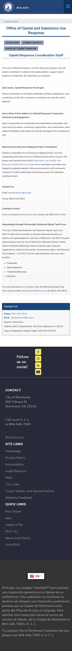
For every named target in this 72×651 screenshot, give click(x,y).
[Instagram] (38, 358)
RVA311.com (14, 437)
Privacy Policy (15, 458)
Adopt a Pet (14, 525)
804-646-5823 (19, 313)
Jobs (8, 518)
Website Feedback (18, 498)
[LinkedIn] (38, 365)
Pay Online (13, 511)
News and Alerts (17, 538)
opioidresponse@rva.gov (22, 317)
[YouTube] (38, 371)
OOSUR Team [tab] (12, 42)
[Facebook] (38, 351)
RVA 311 (11, 531)
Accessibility (14, 464)
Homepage (13, 451)
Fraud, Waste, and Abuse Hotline (29, 491)
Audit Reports (15, 471)
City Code (12, 484)
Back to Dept (11, 22)
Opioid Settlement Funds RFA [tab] (21, 48)
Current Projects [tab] (32, 42)
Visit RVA (12, 545)
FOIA (9, 478)
